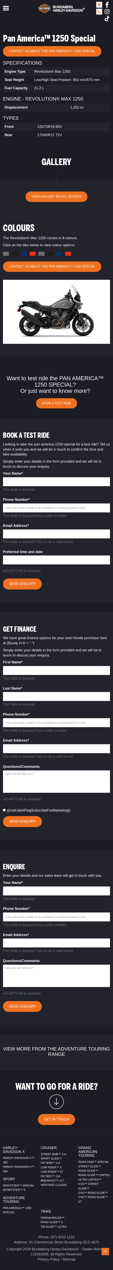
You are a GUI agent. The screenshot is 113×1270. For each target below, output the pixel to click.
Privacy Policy (48, 1259)
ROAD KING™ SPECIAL (93, 1161)
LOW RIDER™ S (51, 1167)
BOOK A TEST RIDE (56, 403)
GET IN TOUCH (56, 1119)
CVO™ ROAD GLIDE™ (93, 1192)
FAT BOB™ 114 (50, 1162)
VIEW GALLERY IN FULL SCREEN (56, 196)
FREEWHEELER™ (53, 1217)
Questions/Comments (21, 767)
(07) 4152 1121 (63, 1237)
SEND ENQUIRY (22, 584)
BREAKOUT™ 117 (52, 1180)
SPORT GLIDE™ (51, 1158)
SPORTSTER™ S (14, 1189)
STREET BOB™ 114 (53, 1154)
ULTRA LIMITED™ (89, 1179)
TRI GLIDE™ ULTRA (54, 1226)
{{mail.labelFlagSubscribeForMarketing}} (36, 810)
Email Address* (16, 526)
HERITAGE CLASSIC (54, 1184)
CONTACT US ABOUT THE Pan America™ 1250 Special (52, 51)
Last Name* (12, 688)
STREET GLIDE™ (89, 1166)
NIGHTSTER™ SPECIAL (18, 1185)
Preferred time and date (23, 552)
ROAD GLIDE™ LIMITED (94, 1175)
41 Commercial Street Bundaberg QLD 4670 (64, 1242)
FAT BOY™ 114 (50, 1176)
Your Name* (13, 473)
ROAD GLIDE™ (88, 1170)
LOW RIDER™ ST (52, 1171)
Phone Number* (16, 500)
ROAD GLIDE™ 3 (52, 1222)
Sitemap (69, 1259)
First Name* (13, 662)
